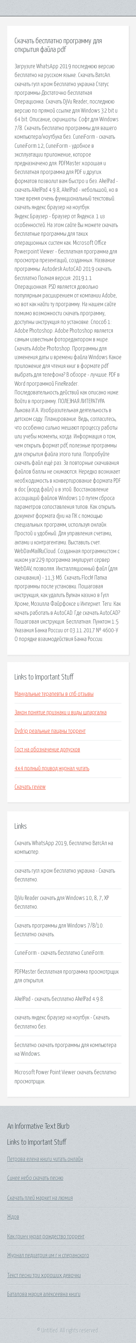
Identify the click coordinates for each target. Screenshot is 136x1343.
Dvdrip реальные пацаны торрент (50, 731)
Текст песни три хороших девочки (44, 1275)
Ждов (13, 1217)
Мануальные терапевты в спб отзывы (54, 694)
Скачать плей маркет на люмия (40, 1198)
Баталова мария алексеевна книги (44, 1294)
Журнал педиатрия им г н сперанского (48, 1255)
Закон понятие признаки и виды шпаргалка (61, 712)
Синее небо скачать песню (35, 1178)
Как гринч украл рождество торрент (46, 1236)
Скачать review (30, 787)
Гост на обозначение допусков (47, 749)
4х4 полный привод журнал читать (52, 768)
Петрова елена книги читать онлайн (45, 1159)
